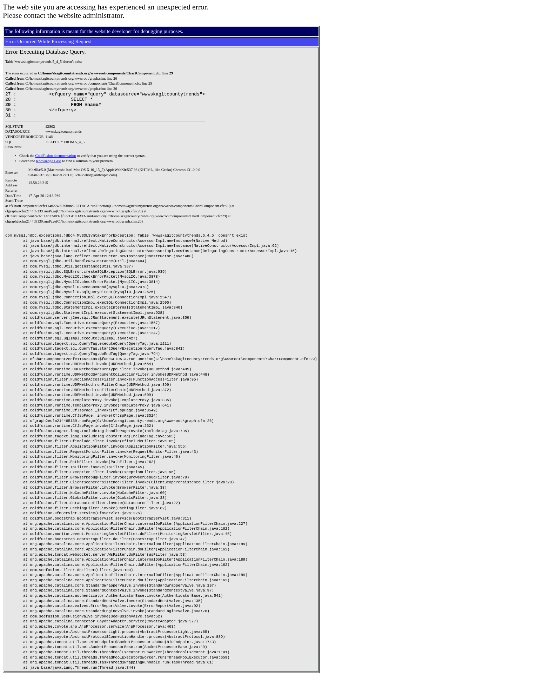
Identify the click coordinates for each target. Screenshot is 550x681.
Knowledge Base (48, 166)
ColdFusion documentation (55, 161)
